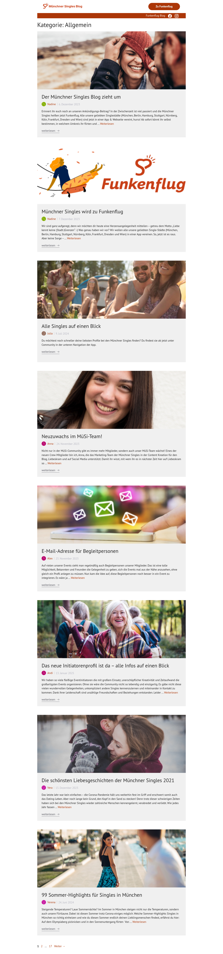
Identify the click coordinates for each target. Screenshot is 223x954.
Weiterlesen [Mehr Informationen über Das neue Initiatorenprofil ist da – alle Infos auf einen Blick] (171, 692)
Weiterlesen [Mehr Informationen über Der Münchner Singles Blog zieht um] (107, 123)
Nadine (51, 104)
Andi (50, 673)
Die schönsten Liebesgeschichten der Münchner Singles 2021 (108, 780)
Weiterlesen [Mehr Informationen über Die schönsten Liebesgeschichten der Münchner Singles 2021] (64, 807)
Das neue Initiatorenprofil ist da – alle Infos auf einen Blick (105, 665)
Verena (51, 902)
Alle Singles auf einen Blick (71, 326)
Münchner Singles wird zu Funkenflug (82, 211)
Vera (49, 787)
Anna (50, 443)
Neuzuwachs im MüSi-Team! (72, 436)
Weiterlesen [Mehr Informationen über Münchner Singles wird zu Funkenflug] (74, 238)
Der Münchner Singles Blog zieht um (81, 96)
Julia (50, 333)
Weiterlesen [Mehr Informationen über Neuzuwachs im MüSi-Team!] (54, 463)
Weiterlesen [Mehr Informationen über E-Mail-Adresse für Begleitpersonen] (78, 578)
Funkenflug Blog (155, 15)
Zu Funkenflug (164, 6)
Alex (50, 558)
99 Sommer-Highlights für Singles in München (92, 894)
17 (51, 946)
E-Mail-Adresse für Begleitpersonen (80, 551)
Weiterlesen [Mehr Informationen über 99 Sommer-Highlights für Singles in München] (139, 922)
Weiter (59, 946)
